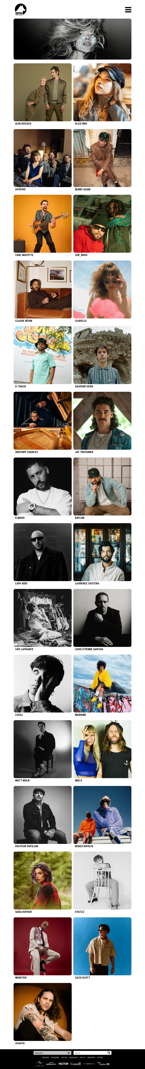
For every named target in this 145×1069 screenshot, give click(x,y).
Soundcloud (73, 1057)
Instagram (55, 1057)
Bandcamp (91, 1057)
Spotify (82, 1057)
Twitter (64, 1057)
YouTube (100, 1057)
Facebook (45, 1057)
